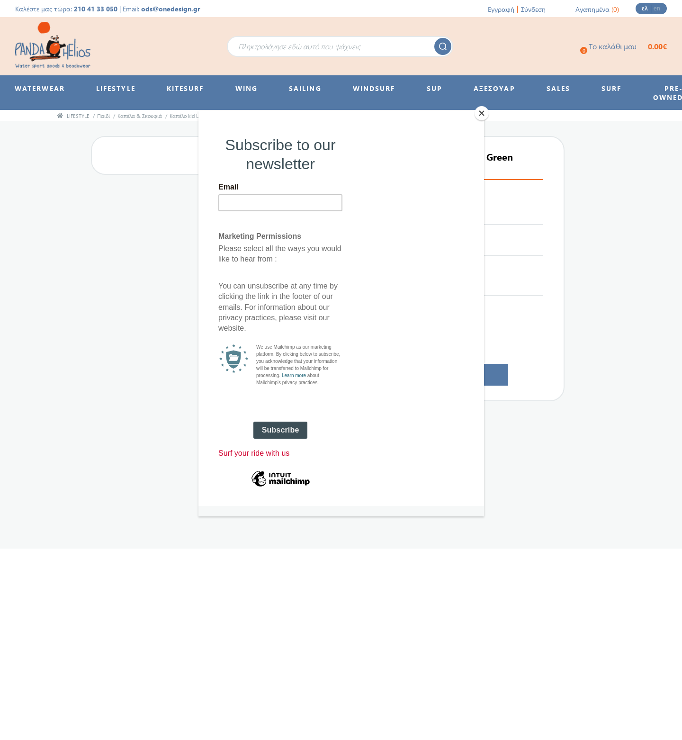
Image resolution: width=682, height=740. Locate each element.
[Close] (482, 113)
